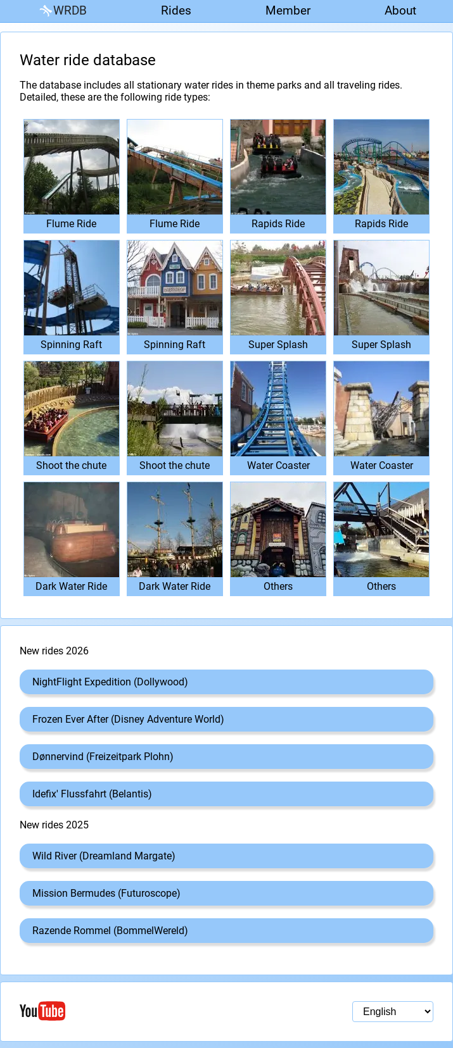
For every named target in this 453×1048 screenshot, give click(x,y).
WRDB (62, 11)
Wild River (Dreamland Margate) (103, 856)
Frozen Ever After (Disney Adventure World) (128, 719)
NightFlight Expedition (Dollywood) (110, 682)
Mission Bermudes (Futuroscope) (106, 893)
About (400, 10)
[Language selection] (392, 1011)
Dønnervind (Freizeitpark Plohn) (103, 757)
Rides (176, 10)
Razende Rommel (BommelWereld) (110, 931)
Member (287, 10)
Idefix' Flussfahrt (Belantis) (92, 794)
